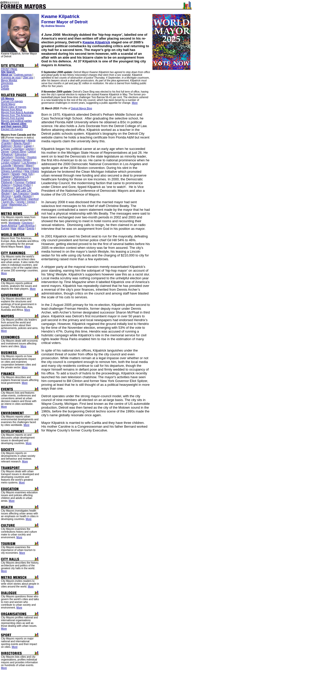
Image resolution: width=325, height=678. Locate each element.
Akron (5, 140)
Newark (15, 173)
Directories (7, 83)
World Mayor (8, 104)
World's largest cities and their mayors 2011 (14, 125)
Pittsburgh (6, 182)
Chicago (5, 148)
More (27, 246)
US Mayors (7, 98)
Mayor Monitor (9, 80)
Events (5, 85)
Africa (21, 228)
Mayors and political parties (16, 120)
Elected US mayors (12, 129)
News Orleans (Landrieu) (20, 169)
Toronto (20, 201)
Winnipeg (6, 207)
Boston (18, 146)
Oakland (5, 176)
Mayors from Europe (12, 118)
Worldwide (14, 222)
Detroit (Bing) (18, 151)
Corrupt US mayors (12, 101)
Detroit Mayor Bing (81, 108)
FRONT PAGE (9, 69)
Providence (7, 187)
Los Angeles (29, 162)
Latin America (27, 225)
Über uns (28, 77)
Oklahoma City (20, 176)
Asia (13, 228)
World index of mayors (13, 107)
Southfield (20, 199)
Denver (5, 151)
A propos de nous (11, 77)
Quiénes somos (22, 74)
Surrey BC (8, 201)
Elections (27, 222)
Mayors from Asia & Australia (17, 112)
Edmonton (21, 154)
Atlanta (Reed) (22, 143)
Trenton (31, 201)
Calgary (28, 146)
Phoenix (5, 179)
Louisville (6, 165)
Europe (5, 228)
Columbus (18, 148)
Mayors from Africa (11, 109)
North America (9, 225)
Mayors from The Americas (16, 115)
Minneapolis (7, 168)
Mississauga (24, 168)
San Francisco (21, 193)
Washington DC (18, 204)
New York (27, 173)
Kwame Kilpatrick (96, 42)
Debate (5, 88)
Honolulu (20, 157)
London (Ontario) (10, 162)
